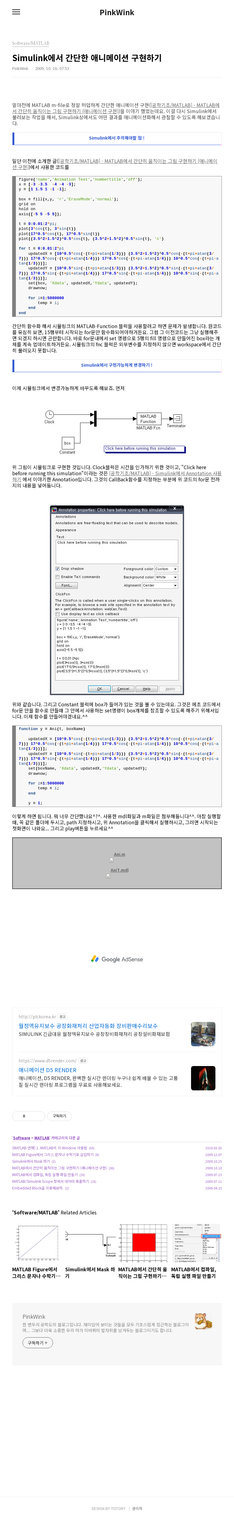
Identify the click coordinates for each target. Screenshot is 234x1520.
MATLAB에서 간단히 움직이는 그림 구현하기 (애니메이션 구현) (59, 1167)
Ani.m (117, 854)
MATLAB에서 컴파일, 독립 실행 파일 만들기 (45, 1174)
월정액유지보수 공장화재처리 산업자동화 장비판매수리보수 (88, 1025)
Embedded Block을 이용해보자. (37, 1187)
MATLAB (41, 1137)
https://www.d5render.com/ (48, 1060)
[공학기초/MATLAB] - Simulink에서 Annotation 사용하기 (117, 476)
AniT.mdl (117, 870)
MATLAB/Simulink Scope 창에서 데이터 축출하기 (50, 1181)
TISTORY (118, 1508)
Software (21, 1137)
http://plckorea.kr (37, 1016)
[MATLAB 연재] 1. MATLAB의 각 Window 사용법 (49, 1147)
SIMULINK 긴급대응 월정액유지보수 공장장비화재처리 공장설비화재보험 (94, 1033)
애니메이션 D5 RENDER (47, 1069)
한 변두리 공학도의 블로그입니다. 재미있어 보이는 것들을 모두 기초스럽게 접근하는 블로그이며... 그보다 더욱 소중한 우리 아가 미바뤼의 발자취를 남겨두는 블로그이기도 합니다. (106, 1327)
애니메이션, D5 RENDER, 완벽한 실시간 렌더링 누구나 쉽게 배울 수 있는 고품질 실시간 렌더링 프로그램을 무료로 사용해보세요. (98, 1081)
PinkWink (117, 12)
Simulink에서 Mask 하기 (31, 1161)
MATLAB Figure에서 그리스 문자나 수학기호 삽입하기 (53, 1154)
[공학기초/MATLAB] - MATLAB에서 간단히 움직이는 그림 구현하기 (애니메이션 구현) (116, 108)
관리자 (137, 1508)
